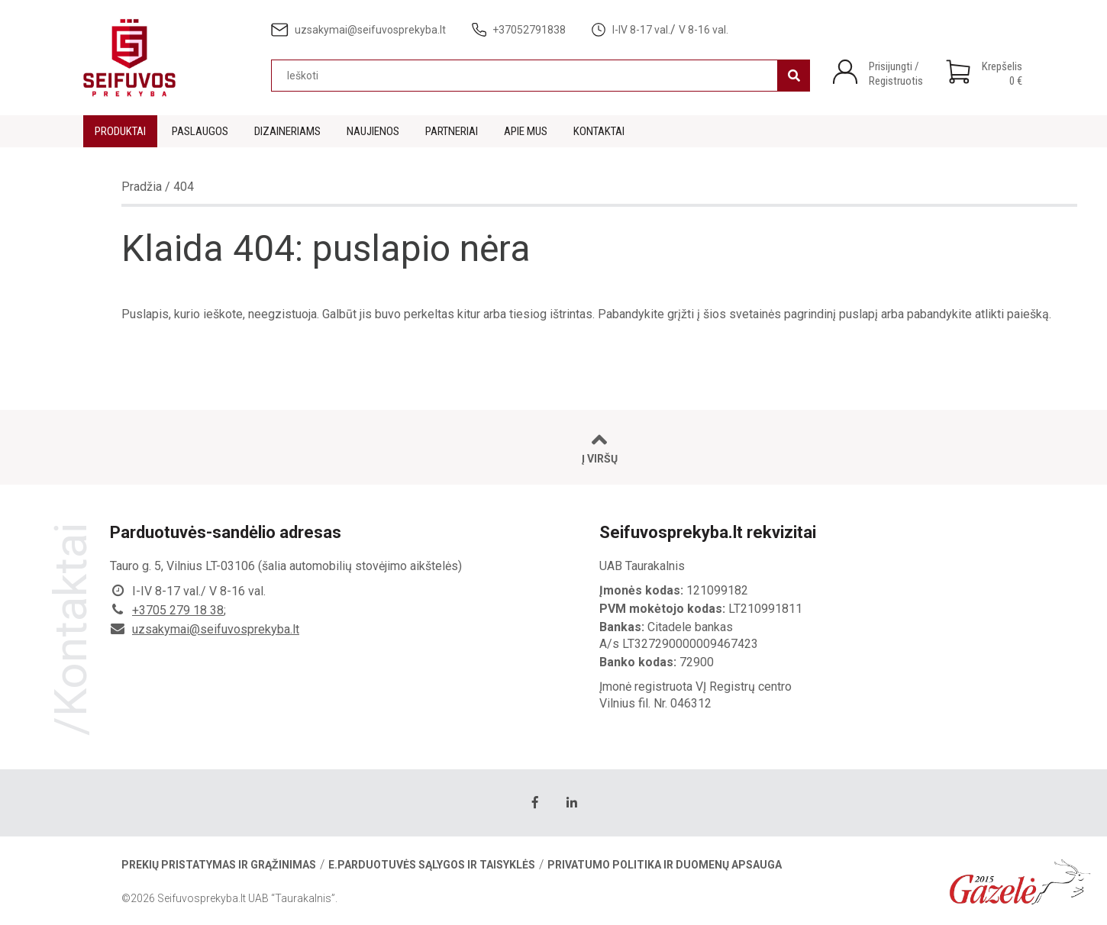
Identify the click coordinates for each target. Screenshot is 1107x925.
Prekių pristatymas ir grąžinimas (218, 865)
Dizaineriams (287, 131)
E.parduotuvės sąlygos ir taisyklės (431, 865)
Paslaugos (200, 131)
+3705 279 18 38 (178, 610)
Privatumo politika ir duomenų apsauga (664, 865)
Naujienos (373, 131)
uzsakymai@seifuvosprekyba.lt (215, 629)
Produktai (120, 131)
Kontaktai (599, 131)
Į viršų (600, 447)
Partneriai (451, 131)
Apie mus (525, 131)
